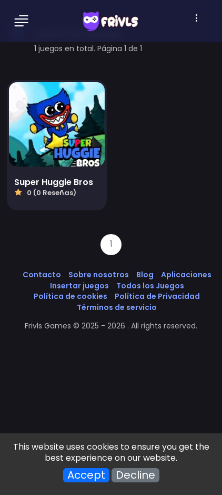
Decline (135, 475)
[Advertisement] (111, 380)
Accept (86, 475)
